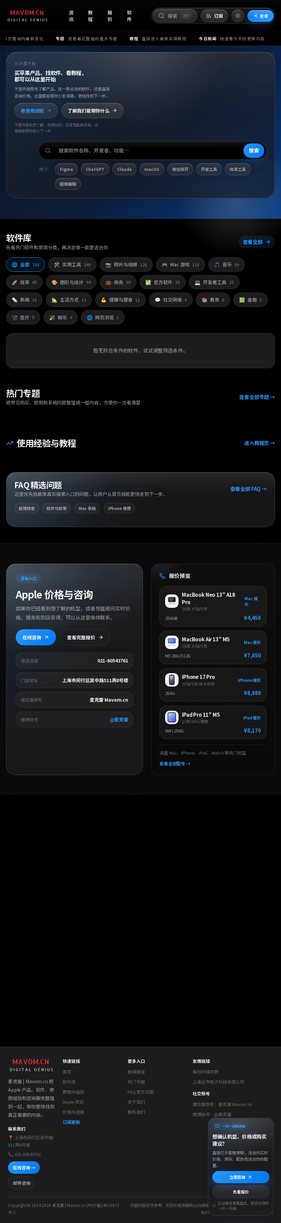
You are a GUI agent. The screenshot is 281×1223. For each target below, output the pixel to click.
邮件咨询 (21, 1183)
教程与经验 (73, 1092)
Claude (124, 169)
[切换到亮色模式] (237, 15)
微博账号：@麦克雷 (212, 1114)
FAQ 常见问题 (141, 1092)
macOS (151, 169)
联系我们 (136, 1112)
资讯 (71, 16)
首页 (67, 1072)
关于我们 (136, 1102)
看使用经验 (36, 110)
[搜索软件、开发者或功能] (153, 150)
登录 (260, 16)
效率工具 (238, 169)
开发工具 (209, 169)
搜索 (254, 150)
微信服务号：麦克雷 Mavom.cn (222, 1104)
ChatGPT (95, 169)
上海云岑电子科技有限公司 (218, 1082)
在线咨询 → (24, 1167)
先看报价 (241, 1192)
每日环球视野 (205, 1072)
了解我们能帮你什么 (92, 110)
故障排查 (136, 1072)
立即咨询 (240, 1177)
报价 (110, 16)
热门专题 (136, 1082)
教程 (90, 16)
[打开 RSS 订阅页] (214, 15)
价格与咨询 (73, 1112)
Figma (66, 169)
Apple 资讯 (73, 1102)
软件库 (69, 1082)
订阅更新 (71, 1122)
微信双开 (180, 169)
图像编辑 (68, 184)
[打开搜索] (175, 15)
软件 (129, 16)
